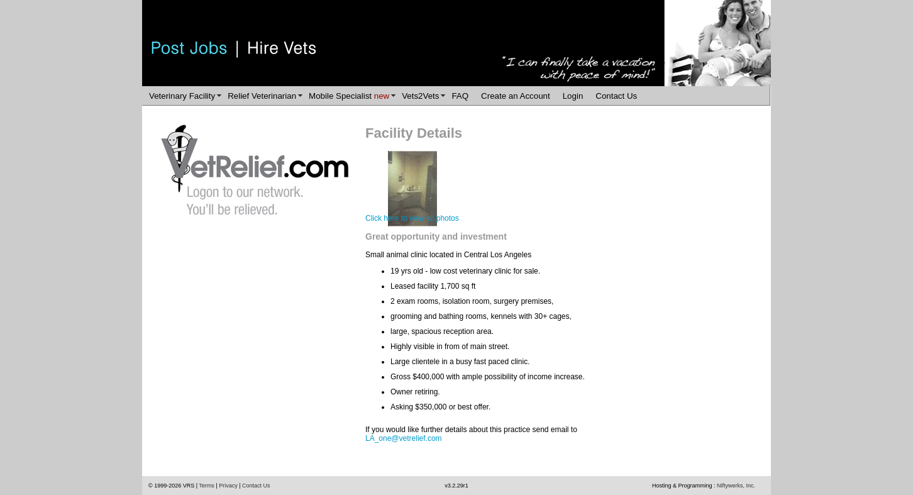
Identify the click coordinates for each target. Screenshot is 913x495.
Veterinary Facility (182, 96)
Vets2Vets (420, 96)
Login (573, 96)
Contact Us (616, 96)
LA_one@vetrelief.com (403, 438)
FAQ (459, 96)
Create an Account (515, 96)
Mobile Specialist (349, 96)
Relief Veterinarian (262, 96)
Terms (206, 485)
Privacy (228, 485)
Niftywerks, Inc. (736, 485)
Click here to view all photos (412, 218)
